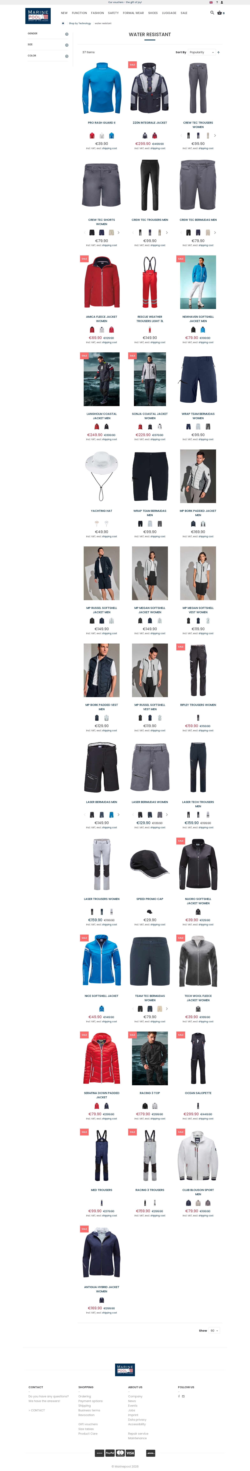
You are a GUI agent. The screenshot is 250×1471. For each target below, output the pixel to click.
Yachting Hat (101, 511)
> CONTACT (37, 1410)
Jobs (131, 1410)
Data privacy (137, 1420)
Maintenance (137, 1438)
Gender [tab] (32, 33)
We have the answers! (44, 1401)
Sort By (181, 52)
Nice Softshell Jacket (101, 996)
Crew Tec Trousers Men (150, 220)
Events (132, 1406)
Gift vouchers (88, 1424)
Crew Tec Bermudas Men (198, 220)
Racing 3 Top (150, 1093)
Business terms (89, 1410)
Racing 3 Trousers (150, 1190)
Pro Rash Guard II (101, 123)
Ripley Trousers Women (198, 705)
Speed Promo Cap (149, 899)
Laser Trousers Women (101, 899)
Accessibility (137, 1424)
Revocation (86, 1415)
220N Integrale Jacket (150, 123)
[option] (92, 135)
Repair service (138, 1434)
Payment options (90, 1401)
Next (214, 135)
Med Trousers (101, 1190)
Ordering (84, 1396)
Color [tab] (32, 55)
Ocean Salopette (198, 1093)
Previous (180, 135)
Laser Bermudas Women (150, 802)
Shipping (84, 1406)
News (132, 1401)
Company (135, 1396)
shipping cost (109, 148)
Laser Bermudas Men (101, 802)
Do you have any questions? (49, 1396)
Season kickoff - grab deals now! (125, 2)
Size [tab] (30, 44)
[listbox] (102, 136)
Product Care (87, 1434)
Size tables (86, 1429)
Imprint (133, 1415)
